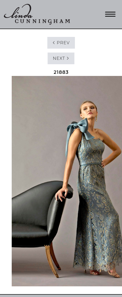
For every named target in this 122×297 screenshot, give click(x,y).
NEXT (61, 58)
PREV (61, 42)
